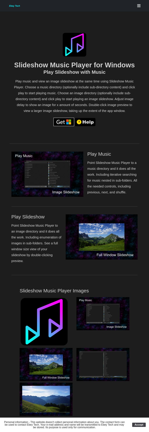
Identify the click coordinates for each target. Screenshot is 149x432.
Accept (139, 424)
